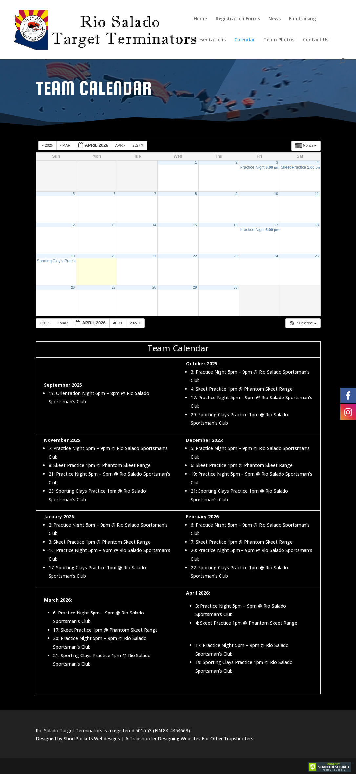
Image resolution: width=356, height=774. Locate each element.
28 (154, 287)
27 (113, 287)
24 (276, 256)
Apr (120, 145)
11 (317, 194)
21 (154, 256)
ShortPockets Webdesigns (92, 738)
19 (73, 256)
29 (195, 287)
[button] (303, 323)
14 (154, 225)
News (274, 19)
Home (200, 19)
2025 (48, 145)
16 (236, 225)
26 (73, 287)
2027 (138, 145)
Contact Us (315, 40)
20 (113, 256)
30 (236, 287)
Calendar (244, 40)
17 (276, 225)
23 (236, 256)
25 (317, 256)
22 (195, 256)
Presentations (210, 40)
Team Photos (278, 40)
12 (73, 225)
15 (195, 225)
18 (317, 225)
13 (113, 225)
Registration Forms (238, 19)
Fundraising (302, 19)
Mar (66, 145)
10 (276, 194)
